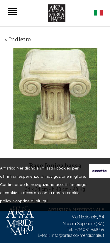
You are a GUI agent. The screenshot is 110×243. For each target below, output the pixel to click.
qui (45, 200)
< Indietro (17, 39)
